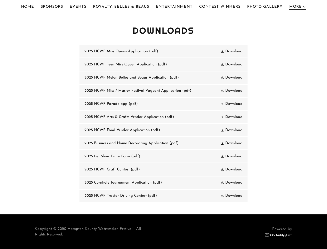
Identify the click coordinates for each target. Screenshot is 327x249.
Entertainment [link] (174, 7)
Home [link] (27, 7)
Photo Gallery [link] (265, 7)
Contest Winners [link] (219, 7)
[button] (297, 7)
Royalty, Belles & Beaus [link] (121, 7)
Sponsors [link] (52, 7)
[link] (163, 51)
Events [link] (78, 7)
